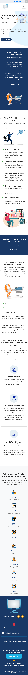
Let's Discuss (6, 40)
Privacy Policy (7, 641)
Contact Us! (14, 249)
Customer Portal (17, 1)
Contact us (14, 656)
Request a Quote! (14, 84)
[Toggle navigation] (24, 7)
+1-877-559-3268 (10, 632)
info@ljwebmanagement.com (12, 633)
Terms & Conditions (20, 641)
